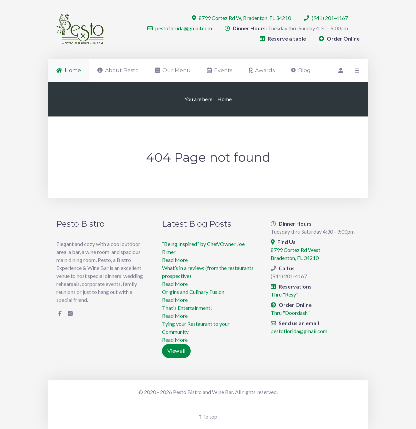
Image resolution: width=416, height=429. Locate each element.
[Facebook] (60, 313)
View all (176, 350)
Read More (175, 260)
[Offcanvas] (356, 70)
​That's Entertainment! (187, 308)
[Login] (340, 70)
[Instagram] (70, 313)
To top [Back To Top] (208, 416)
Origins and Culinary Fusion (193, 292)
